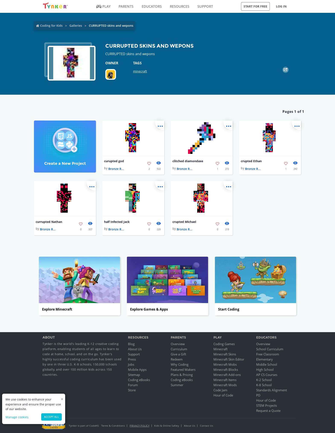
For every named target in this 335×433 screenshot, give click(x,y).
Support (134, 354)
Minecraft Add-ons (227, 375)
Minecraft (220, 349)
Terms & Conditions (113, 425)
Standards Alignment (271, 390)
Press (132, 359)
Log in (281, 6)
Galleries (75, 26)
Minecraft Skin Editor (228, 359)
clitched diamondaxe (187, 161)
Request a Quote (268, 410)
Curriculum (179, 349)
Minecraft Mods (225, 385)
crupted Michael (184, 222)
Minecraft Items (225, 380)
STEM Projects (266, 405)
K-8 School (264, 385)
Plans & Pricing (182, 375)
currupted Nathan (49, 222)
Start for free (255, 6)
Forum (133, 385)
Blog (131, 344)
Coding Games (224, 344)
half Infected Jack (117, 222)
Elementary (264, 359)
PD (258, 395)
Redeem (177, 359)
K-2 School (264, 380)
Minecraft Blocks (225, 369)
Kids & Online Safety (166, 425)
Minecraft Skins (224, 354)
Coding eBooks (139, 380)
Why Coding (179, 364)
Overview (178, 344)
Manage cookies (17, 417)
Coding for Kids (51, 26)
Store (132, 390)
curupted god (114, 161)
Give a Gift (178, 354)
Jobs (131, 364)
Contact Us (206, 425)
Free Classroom (267, 354)
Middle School (266, 364)
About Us (135, 349)
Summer (177, 385)
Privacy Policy (139, 425)
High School (265, 369)
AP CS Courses (266, 375)
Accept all (51, 417)
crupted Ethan (251, 161)
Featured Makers (183, 369)
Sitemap (134, 375)
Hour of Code (223, 395)
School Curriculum (269, 349)
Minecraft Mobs (225, 364)
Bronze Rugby (116, 169)
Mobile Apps (137, 369)
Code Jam (220, 390)
